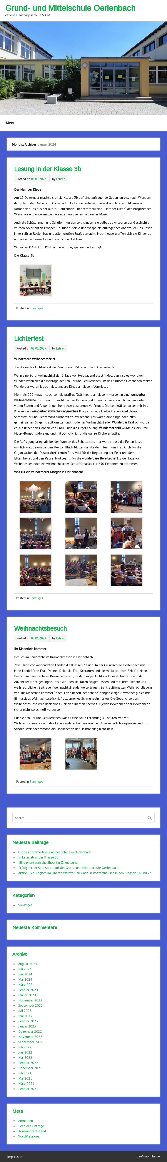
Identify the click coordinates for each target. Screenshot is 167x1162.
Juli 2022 (25, 1047)
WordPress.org (28, 1136)
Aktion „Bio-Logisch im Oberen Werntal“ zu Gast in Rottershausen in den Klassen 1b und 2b (84, 873)
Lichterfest (28, 338)
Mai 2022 (25, 1057)
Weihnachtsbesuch (40, 628)
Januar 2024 (27, 995)
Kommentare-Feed (32, 1131)
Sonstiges (36, 308)
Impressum (15, 1156)
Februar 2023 (28, 1021)
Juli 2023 (25, 1010)
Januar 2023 (27, 1026)
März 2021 (26, 1083)
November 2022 (30, 1036)
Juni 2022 (25, 1052)
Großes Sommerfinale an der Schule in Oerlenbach (54, 852)
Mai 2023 (25, 1016)
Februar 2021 (28, 1089)
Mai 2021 (25, 1078)
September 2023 (30, 1005)
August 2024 (27, 964)
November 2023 (30, 1000)
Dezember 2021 (30, 1068)
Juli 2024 (25, 969)
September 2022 (30, 1042)
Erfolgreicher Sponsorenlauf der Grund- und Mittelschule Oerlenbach (68, 867)
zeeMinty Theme (148, 1156)
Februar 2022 (28, 1062)
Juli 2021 (25, 1073)
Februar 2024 (28, 990)
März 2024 (26, 984)
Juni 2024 (25, 974)
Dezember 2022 (30, 1031)
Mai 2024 (25, 979)
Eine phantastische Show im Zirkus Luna (47, 862)
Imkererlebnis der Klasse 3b (38, 857)
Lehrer (60, 179)
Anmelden (25, 1120)
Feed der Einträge (31, 1126)
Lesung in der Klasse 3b (47, 169)
